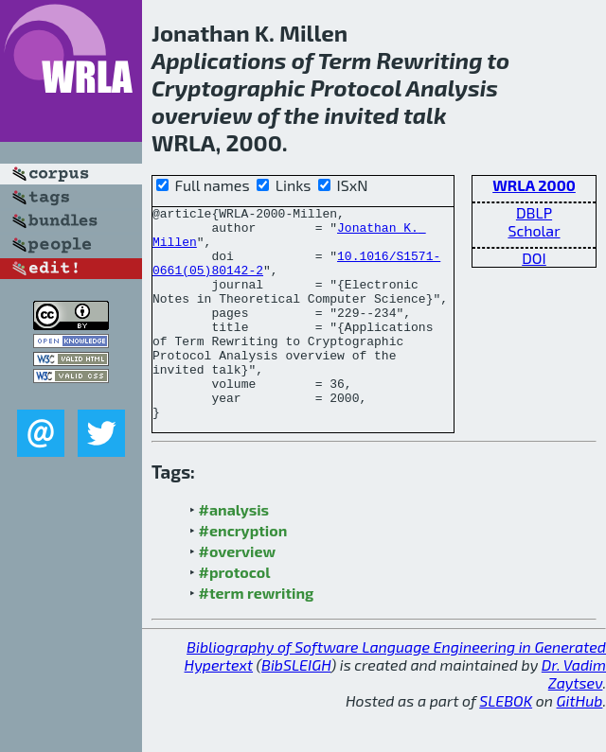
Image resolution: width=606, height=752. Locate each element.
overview (202, 115)
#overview (237, 594)
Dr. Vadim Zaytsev (574, 716)
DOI (534, 258)
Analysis (452, 87)
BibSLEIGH (295, 707)
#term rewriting (256, 635)
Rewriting (430, 60)
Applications (219, 60)
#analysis (234, 552)
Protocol (356, 87)
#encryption (243, 573)
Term (345, 60)
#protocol (235, 614)
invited (361, 115)
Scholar (534, 230)
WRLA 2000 (534, 185)
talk (424, 115)
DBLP (534, 212)
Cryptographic (228, 87)
